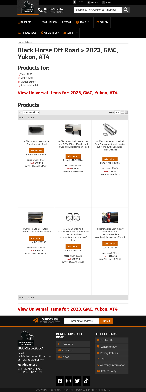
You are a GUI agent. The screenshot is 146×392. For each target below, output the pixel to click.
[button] (102, 10)
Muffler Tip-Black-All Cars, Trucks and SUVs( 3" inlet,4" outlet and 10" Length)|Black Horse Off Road (73, 144)
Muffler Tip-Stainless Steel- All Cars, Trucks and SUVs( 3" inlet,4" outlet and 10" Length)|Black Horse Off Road (109, 145)
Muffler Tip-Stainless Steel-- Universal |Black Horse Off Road (36, 230)
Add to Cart (36, 150)
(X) (19, 74)
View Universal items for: (68, 93)
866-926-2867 (30, 348)
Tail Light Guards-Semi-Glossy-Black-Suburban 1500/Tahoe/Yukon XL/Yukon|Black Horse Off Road (110, 233)
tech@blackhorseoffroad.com (34, 356)
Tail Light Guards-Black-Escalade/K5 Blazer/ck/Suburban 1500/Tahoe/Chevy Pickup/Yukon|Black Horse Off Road (73, 234)
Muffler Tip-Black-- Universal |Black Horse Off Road (36, 142)
